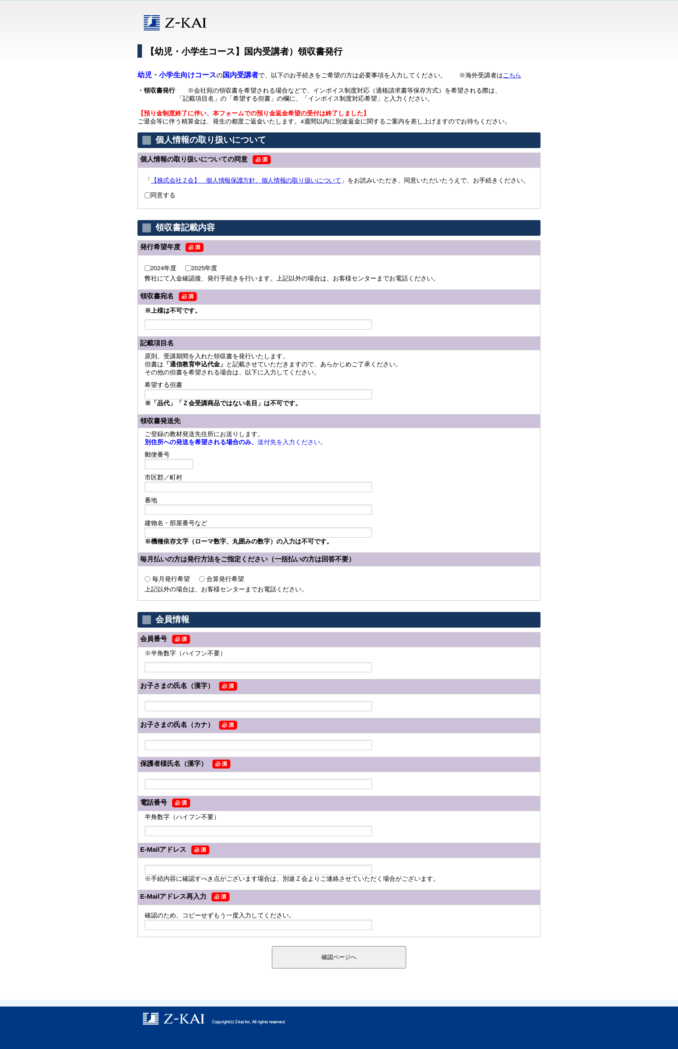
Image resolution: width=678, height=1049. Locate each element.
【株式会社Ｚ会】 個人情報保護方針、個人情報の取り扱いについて (246, 180)
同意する (163, 195)
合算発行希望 (225, 579)
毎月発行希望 (171, 579)
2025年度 (204, 268)
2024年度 (163, 268)
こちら (512, 75)
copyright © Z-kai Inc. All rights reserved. (339, 1018)
